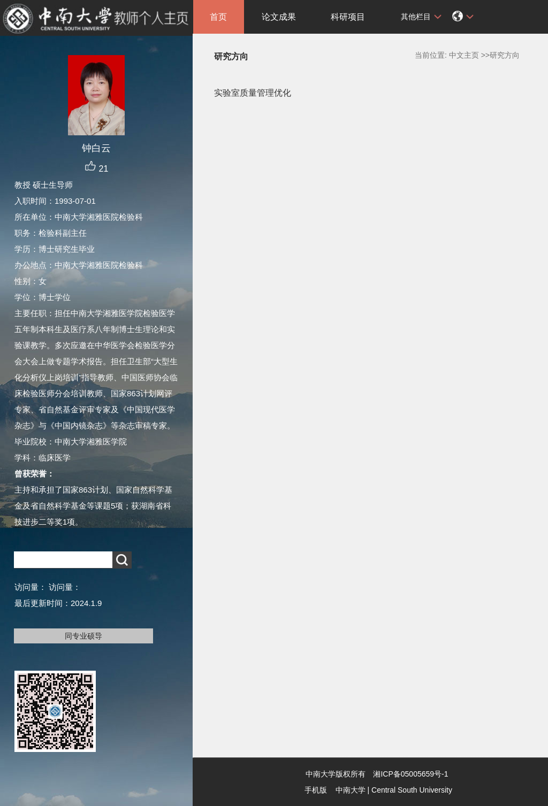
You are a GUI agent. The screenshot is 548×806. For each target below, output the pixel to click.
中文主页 (464, 55)
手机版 (316, 790)
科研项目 (348, 16)
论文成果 (279, 16)
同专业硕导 (83, 636)
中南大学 (351, 790)
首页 (218, 16)
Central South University (411, 790)
